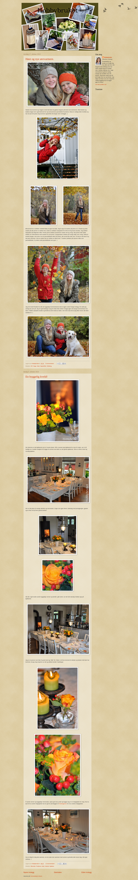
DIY (32, 366)
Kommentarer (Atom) (36, 876)
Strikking (49, 366)
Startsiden (58, 872)
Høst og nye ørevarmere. (39, 59)
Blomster (33, 866)
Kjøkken (52, 866)
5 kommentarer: (49, 363)
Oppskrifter (43, 366)
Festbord (38, 866)
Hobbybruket (108, 57)
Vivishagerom (63, 803)
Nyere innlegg (28, 872)
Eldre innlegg (86, 872)
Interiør (47, 866)
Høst (38, 366)
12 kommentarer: (50, 863)
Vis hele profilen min (100, 84)
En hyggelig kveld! (36, 376)
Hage (34, 366)
